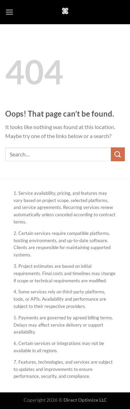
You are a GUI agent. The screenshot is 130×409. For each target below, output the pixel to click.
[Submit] (118, 154)
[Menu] (9, 11)
